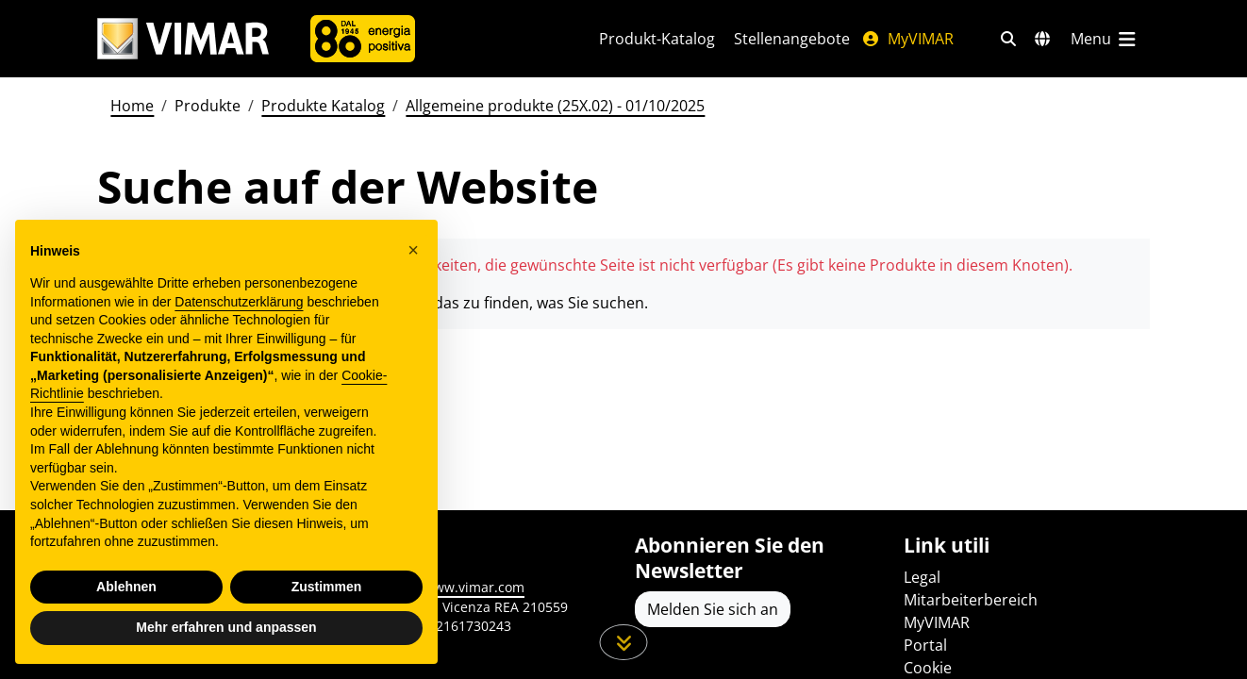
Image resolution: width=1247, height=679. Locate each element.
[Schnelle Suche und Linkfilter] (1008, 38)
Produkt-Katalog (657, 38)
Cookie (928, 667)
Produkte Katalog (323, 105)
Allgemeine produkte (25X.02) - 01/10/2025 (555, 105)
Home (132, 105)
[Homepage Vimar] (183, 39)
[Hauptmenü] (1104, 38)
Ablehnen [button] (126, 586)
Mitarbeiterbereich (971, 599)
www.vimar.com (474, 587)
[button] (413, 250)
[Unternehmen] (362, 38)
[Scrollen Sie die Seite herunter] (624, 642)
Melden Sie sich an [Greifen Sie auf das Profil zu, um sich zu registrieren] (712, 609)
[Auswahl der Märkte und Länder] (1042, 38)
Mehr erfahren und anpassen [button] (226, 627)
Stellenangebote (792, 38)
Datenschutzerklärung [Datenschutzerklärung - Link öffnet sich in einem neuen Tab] (239, 301)
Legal (922, 577)
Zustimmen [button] (326, 586)
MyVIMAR (907, 38)
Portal (925, 645)
